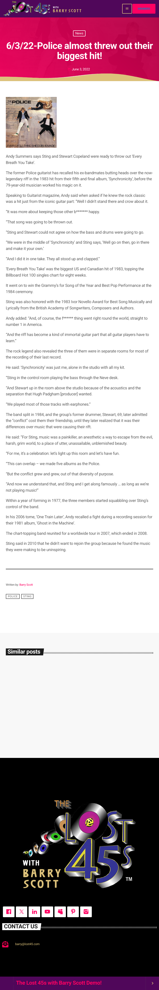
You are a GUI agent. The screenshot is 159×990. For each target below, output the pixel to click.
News (79, 33)
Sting (27, 596)
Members (144, 8)
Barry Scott (26, 585)
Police (13, 596)
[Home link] (43, 9)
